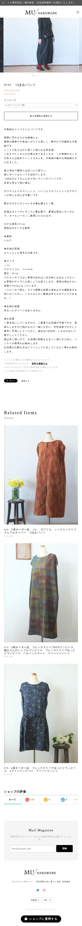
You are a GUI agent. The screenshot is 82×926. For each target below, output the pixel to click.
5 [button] (42, 75)
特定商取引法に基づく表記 (48, 882)
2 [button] (35, 75)
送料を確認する (39, 363)
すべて (12, 799)
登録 (64, 848)
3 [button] (37, 75)
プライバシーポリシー (22, 882)
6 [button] (44, 75)
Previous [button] (5, 44)
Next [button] (76, 44)
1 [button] (33, 75)
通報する (25, 381)
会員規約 (66, 882)
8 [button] (49, 75)
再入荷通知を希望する (41, 116)
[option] (41, 44)
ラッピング (10, 100)
